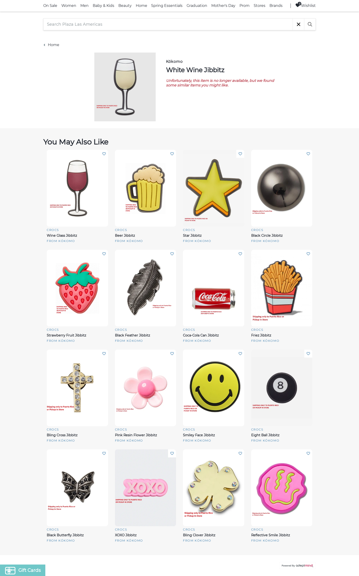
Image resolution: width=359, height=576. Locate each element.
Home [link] (141, 5)
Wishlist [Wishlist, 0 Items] (305, 5)
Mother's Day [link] (223, 5)
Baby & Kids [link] (103, 5)
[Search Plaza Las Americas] (168, 24)
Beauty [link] (125, 5)
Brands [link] (276, 5)
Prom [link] (244, 5)
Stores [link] (259, 5)
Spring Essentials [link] (166, 5)
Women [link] (68, 5)
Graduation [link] (197, 5)
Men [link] (84, 5)
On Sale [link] (50, 5)
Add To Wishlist (104, 154)
